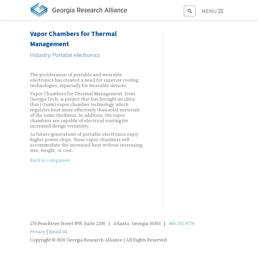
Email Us (58, 232)
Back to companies (50, 160)
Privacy (37, 232)
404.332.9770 (181, 223)
